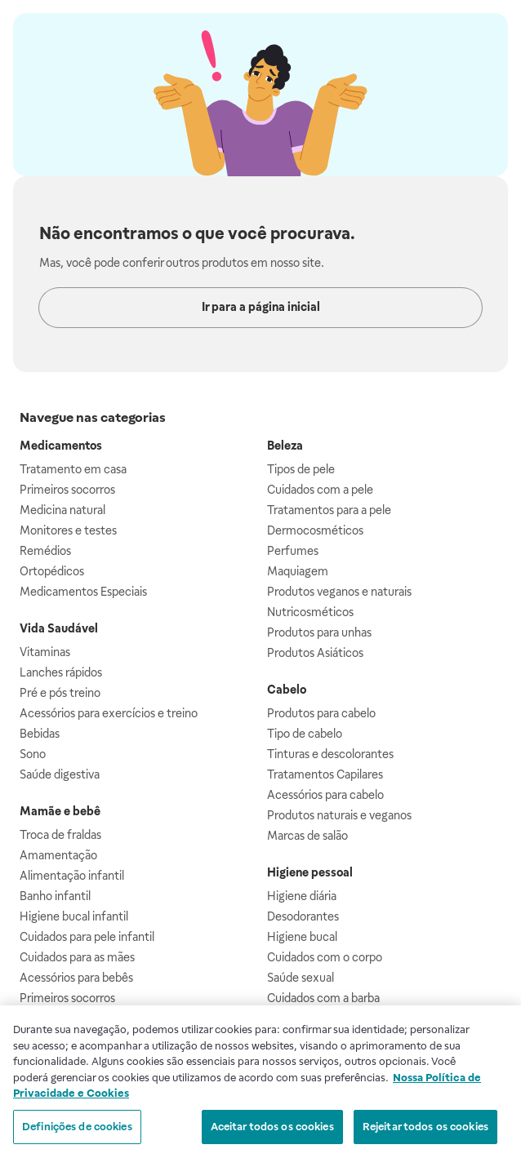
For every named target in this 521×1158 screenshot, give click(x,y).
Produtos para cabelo (321, 713)
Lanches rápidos (61, 672)
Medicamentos (61, 445)
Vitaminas (45, 652)
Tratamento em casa (73, 469)
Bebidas (40, 733)
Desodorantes (303, 916)
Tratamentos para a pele (329, 510)
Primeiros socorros (67, 489)
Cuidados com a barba (323, 998)
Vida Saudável (59, 628)
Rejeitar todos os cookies (425, 1131)
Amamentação (58, 855)
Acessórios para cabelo (325, 794)
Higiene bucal (302, 936)
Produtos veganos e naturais (339, 591)
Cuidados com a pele (320, 489)
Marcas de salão (307, 835)
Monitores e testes (68, 530)
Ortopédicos (52, 571)
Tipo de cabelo (304, 733)
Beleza (285, 445)
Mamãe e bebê (60, 811)
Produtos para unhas (319, 632)
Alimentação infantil (72, 875)
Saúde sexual (300, 977)
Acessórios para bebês (76, 977)
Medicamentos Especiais (83, 591)
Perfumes (292, 550)
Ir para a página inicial (261, 306)
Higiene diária (301, 896)
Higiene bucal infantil (74, 916)
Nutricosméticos (310, 612)
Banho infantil (55, 896)
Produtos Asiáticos (315, 652)
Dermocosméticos (315, 530)
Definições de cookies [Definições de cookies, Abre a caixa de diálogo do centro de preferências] (77, 1131)
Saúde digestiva (60, 774)
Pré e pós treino (60, 692)
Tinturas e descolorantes (330, 754)
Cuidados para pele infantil (87, 936)
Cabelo (286, 689)
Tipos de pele (301, 469)
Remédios (45, 550)
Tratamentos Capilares (325, 774)
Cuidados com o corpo (324, 957)
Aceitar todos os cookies (272, 1131)
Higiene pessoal (310, 872)
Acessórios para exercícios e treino (109, 713)
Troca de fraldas (60, 834)
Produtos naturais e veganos (339, 815)
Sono (33, 754)
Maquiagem (297, 571)
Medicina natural (62, 510)
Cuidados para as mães (77, 957)
